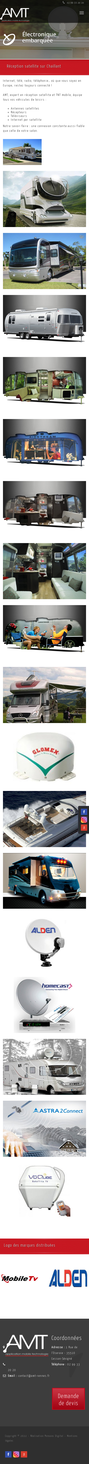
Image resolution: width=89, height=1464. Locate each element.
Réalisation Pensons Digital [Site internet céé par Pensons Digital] (47, 1436)
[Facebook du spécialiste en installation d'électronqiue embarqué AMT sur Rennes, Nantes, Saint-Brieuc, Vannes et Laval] (8, 1454)
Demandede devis (68, 1399)
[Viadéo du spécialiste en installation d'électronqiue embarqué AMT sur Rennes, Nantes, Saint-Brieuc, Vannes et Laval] (16, 1454)
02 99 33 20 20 (73, 3)
